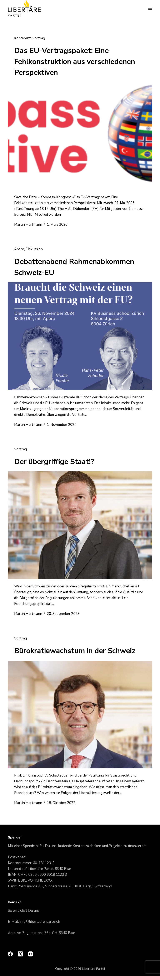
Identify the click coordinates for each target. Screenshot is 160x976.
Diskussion (34, 249)
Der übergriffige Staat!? (54, 462)
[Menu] (150, 8)
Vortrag (38, 38)
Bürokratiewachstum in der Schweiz (74, 651)
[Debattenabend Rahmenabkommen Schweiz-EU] (80, 336)
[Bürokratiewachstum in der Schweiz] (80, 714)
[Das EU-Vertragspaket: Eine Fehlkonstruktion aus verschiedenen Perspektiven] (80, 136)
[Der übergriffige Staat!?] (80, 525)
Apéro (19, 249)
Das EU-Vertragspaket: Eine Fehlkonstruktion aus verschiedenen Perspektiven (74, 61)
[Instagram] (30, 953)
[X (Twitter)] (20, 953)
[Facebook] (10, 953)
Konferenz (22, 38)
